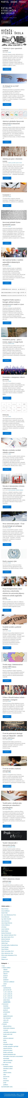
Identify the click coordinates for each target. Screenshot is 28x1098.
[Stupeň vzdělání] (1, 967)
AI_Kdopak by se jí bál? (11, 86)
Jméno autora (6, 906)
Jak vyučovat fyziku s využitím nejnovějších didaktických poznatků (13, 262)
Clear (3, 965)
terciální (9, 52)
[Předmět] (1, 1024)
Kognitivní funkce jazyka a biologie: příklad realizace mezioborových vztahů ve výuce (13, 302)
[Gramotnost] (1, 1004)
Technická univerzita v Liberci (12, 1094)
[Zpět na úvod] (13, 2)
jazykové (17, 162)
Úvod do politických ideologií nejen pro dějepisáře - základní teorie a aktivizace (13, 735)
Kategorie (5, 963)
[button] (26, 2)
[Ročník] (1, 985)
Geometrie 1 (7, 195)
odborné (9, 266)
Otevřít (7, 69)
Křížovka (6, 415)
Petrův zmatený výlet (10, 561)
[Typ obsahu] (1, 1064)
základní (9, 162)
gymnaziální (13, 162)
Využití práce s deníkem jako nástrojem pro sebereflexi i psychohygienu (12, 805)
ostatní (9, 599)
